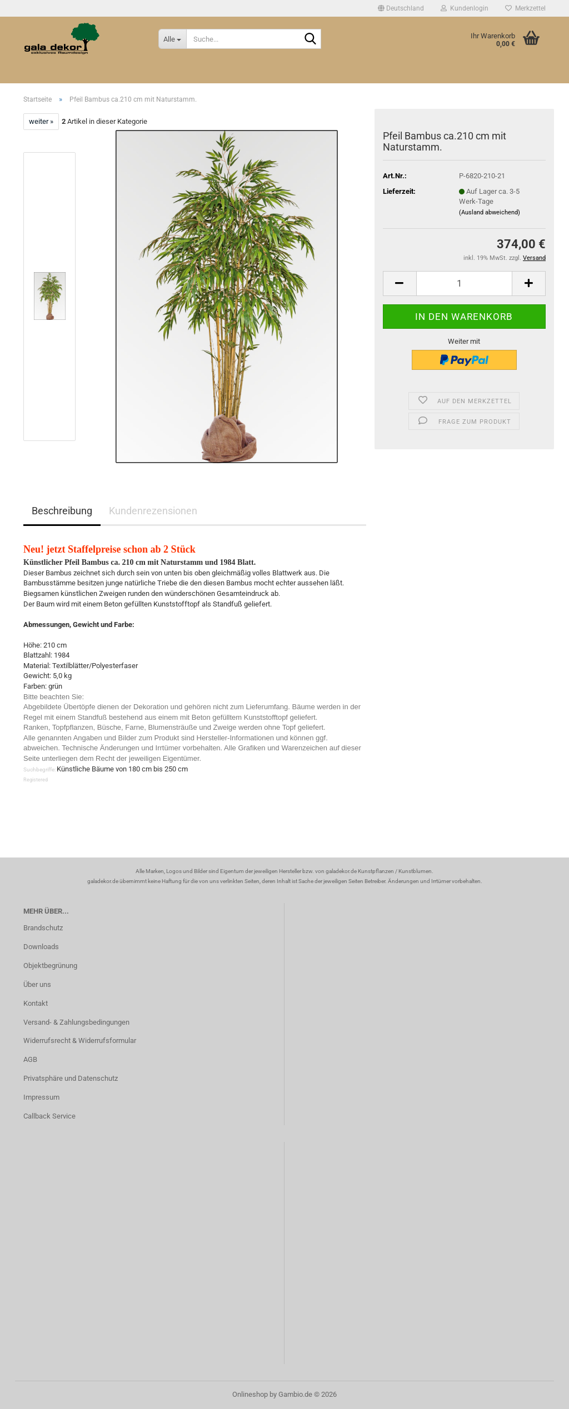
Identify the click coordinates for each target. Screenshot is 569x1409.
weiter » (41, 121)
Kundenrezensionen (153, 511)
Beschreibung (62, 511)
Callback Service (49, 1116)
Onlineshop (250, 1394)
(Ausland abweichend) (489, 212)
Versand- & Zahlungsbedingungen (76, 1022)
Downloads (41, 946)
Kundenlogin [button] (464, 8)
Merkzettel (525, 8)
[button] (401, 8)
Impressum (41, 1097)
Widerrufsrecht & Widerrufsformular (79, 1040)
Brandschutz (43, 928)
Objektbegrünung (50, 965)
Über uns (37, 984)
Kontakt (35, 1003)
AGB (30, 1059)
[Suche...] (172, 39)
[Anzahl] (464, 283)
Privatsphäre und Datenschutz (70, 1078)
